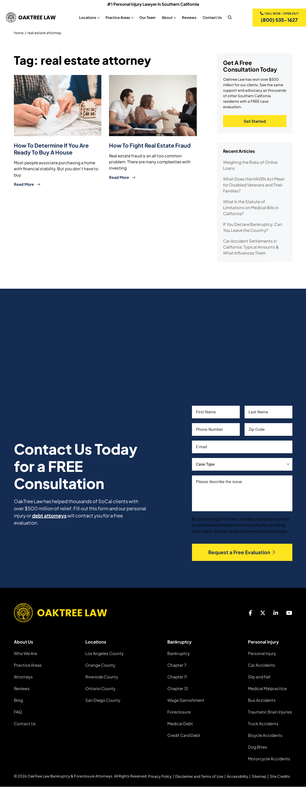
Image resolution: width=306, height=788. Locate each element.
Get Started (255, 122)
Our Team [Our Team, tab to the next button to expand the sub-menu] (147, 18)
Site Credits (280, 777)
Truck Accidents (263, 724)
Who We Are (25, 654)
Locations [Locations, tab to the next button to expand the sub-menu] (87, 18)
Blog (18, 701)
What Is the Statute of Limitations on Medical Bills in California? (251, 208)
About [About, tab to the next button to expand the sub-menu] (166, 18)
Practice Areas (28, 666)
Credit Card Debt (183, 736)
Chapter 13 (177, 689)
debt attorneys (49, 517)
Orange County (100, 666)
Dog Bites (257, 748)
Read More (27, 184)
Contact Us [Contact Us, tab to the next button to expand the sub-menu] (211, 18)
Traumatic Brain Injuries (270, 713)
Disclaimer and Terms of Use (199, 777)
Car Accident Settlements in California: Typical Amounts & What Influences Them (251, 248)
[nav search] (229, 18)
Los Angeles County (104, 654)
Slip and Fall (259, 678)
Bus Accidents (262, 701)
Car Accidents (261, 666)
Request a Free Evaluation (242, 553)
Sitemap (259, 777)
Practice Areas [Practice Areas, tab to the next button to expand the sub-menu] (117, 18)
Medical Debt (180, 724)
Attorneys (23, 678)
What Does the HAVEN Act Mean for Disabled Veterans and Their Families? (254, 186)
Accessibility (237, 777)
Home (19, 33)
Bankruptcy (178, 654)
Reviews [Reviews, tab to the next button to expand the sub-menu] (188, 18)
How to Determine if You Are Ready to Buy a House (53, 149)
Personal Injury (262, 654)
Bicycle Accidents (265, 736)
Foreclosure (179, 713)
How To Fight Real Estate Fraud (151, 145)
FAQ (18, 713)
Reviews (22, 689)
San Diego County (102, 701)
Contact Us (25, 724)
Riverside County (101, 678)
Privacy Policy (160, 777)
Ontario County (100, 689)
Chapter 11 (177, 678)
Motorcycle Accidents (269, 759)
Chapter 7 (176, 666)
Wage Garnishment (185, 701)
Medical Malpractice (267, 689)
